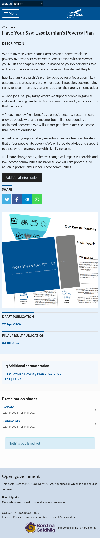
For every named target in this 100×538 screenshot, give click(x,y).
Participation (12, 497)
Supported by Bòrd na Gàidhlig (77, 527)
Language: (7, 3)
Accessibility (67, 517)
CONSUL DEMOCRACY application (48, 483)
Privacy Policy (12, 517)
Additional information (22, 177)
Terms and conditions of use (40, 517)
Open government (21, 476)
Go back (10, 27)
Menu (10, 13)
